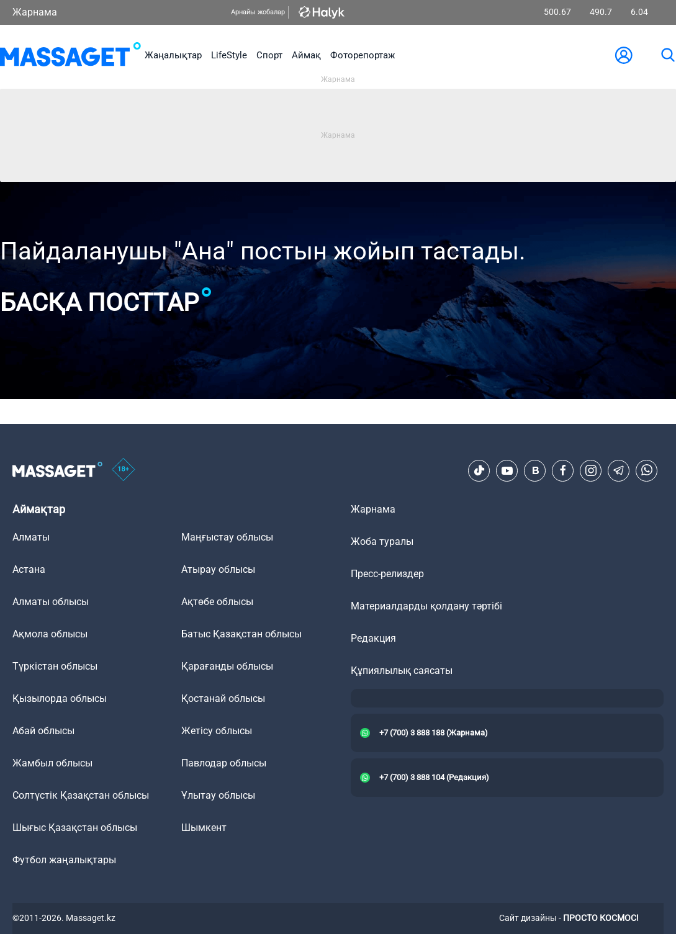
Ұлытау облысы (218, 795)
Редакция (373, 638)
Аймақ (306, 55)
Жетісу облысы (216, 731)
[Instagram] (591, 470)
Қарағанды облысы (227, 666)
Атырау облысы (218, 569)
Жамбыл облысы (52, 763)
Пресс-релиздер (387, 574)
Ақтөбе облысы (217, 602)
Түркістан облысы (54, 666)
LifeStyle (229, 55)
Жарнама (34, 12)
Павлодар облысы (223, 763)
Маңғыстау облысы (227, 537)
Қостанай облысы (223, 698)
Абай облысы (43, 731)
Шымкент (204, 827)
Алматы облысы (50, 602)
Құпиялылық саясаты (402, 670)
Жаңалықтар (173, 55)
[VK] (535, 470)
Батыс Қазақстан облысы (241, 634)
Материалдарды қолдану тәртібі (426, 606)
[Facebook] (563, 470)
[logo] (70, 55)
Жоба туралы (382, 541)
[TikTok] (479, 470)
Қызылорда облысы (59, 698)
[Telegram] (619, 470)
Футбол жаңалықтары (64, 860)
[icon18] (123, 470)
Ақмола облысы (50, 634)
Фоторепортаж (362, 55)
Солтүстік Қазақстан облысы (80, 795)
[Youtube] (507, 470)
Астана (28, 569)
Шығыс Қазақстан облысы (74, 827)
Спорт (269, 55)
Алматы (31, 537)
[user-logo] (624, 55)
